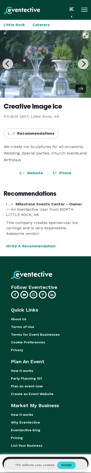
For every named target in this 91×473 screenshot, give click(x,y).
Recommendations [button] (31, 133)
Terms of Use (22, 327)
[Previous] (7, 64)
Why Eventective (25, 422)
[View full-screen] (86, 35)
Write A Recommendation (31, 246)
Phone (62, 173)
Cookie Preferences (28, 342)
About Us (18, 319)
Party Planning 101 (26, 378)
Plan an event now (27, 386)
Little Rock (14, 24)
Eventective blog (25, 430)
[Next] (83, 64)
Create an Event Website (32, 394)
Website (31, 173)
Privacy (17, 350)
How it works (22, 371)
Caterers (41, 24)
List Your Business (26, 445)
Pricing (17, 438)
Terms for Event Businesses (35, 334)
